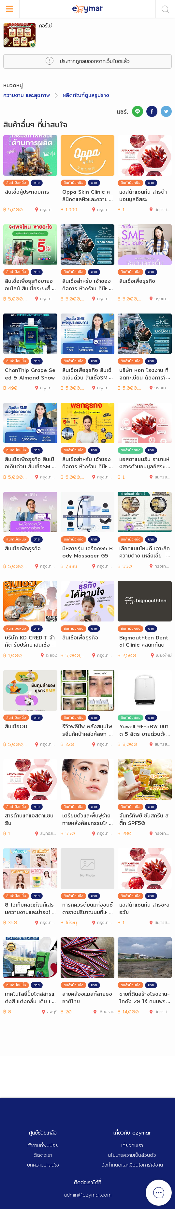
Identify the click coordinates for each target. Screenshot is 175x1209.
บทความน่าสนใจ (43, 1165)
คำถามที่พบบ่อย (42, 1145)
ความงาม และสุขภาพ (26, 95)
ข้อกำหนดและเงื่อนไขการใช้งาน (132, 1165)
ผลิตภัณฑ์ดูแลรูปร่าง (86, 95)
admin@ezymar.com (87, 1195)
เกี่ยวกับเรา (132, 1145)
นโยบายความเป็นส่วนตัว (132, 1155)
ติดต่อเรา (43, 1155)
